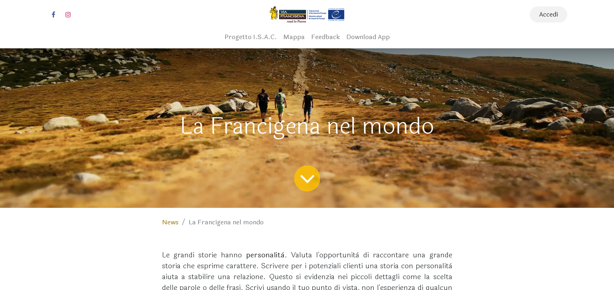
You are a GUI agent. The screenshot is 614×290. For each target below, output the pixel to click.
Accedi (548, 14)
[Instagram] (68, 14)
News (170, 222)
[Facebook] (53, 14)
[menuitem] (250, 37)
